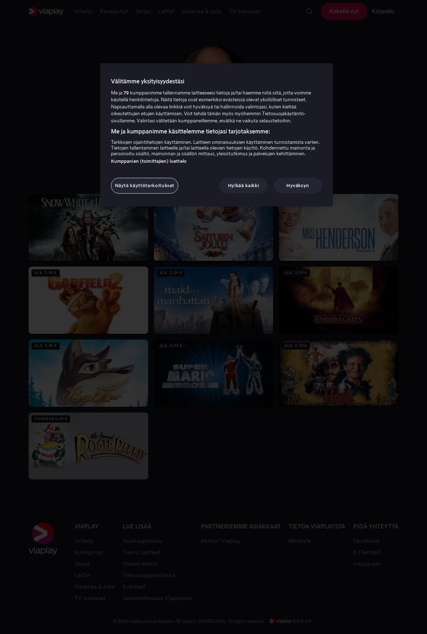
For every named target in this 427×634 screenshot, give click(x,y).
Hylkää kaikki (243, 185)
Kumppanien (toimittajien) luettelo (148, 161)
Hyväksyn (297, 185)
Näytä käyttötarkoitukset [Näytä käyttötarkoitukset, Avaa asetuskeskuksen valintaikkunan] (145, 185)
